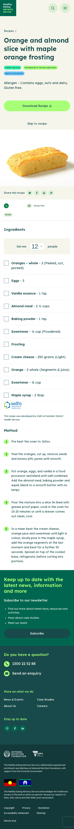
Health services (12, 67)
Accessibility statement (16, 813)
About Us (10, 706)
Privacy (26, 807)
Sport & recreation (14, 73)
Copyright (9, 807)
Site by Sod (10, 820)
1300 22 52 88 (24, 663)
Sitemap (41, 813)
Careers (42, 706)
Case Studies (45, 699)
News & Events (13, 699)
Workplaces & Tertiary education (40, 67)
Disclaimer (43, 807)
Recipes (9, 31)
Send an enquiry (26, 673)
